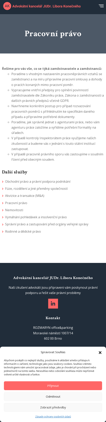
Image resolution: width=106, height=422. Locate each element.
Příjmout (53, 386)
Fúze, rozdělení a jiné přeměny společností (36, 188)
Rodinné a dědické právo (23, 231)
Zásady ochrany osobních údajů (53, 416)
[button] (100, 352)
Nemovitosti (14, 210)
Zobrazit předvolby (53, 407)
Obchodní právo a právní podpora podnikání (37, 181)
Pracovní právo (16, 203)
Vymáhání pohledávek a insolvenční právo (36, 217)
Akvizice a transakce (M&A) (24, 195)
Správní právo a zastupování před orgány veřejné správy (46, 224)
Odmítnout (53, 396)
